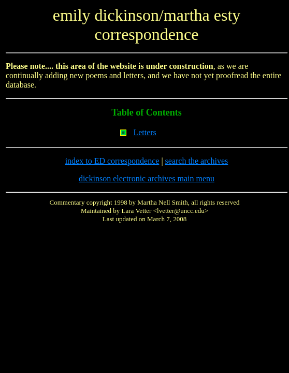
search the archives (196, 160)
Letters (144, 132)
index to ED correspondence (112, 160)
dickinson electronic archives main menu (146, 178)
